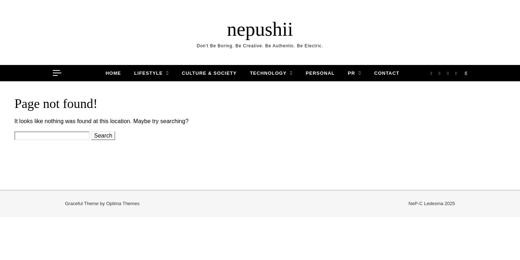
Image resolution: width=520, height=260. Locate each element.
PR (351, 73)
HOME (113, 73)
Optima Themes (122, 203)
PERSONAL (320, 73)
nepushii (260, 29)
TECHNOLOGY (268, 73)
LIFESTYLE (148, 73)
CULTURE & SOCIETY (209, 73)
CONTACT (386, 73)
